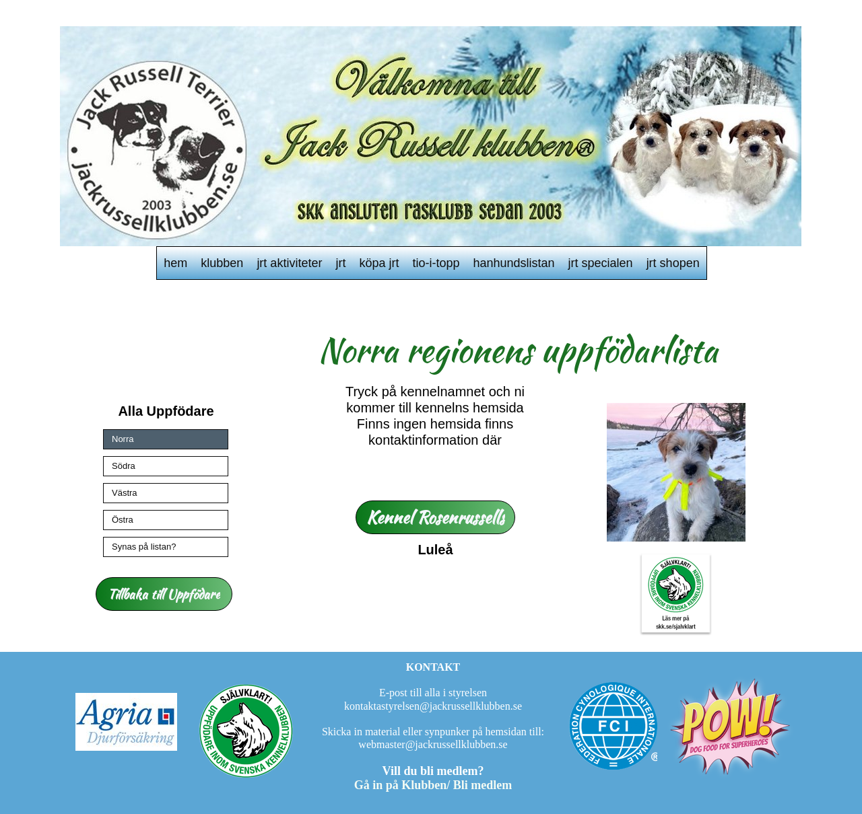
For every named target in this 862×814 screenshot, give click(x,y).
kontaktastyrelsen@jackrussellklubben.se (433, 706)
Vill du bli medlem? (433, 771)
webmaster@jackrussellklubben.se (432, 744)
